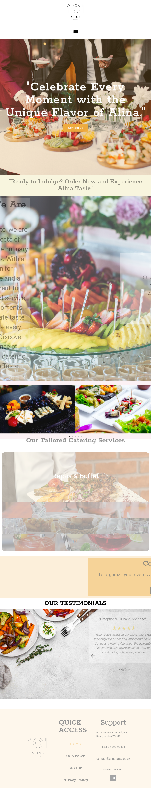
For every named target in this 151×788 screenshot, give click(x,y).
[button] (75, 31)
